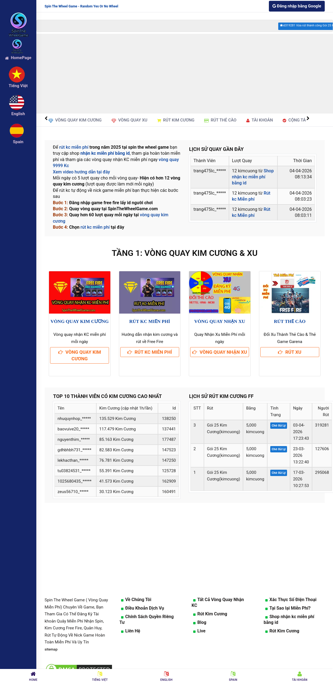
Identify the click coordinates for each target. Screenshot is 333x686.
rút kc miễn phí (73, 147)
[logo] (18, 17)
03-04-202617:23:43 (301, 432)
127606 (322, 448)
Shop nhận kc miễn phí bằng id (253, 177)
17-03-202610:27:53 (301, 479)
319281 (322, 425)
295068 (322, 472)
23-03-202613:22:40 (301, 455)
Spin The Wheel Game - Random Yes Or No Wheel (81, 6)
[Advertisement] (184, 74)
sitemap (51, 649)
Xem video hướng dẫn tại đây (81, 172)
